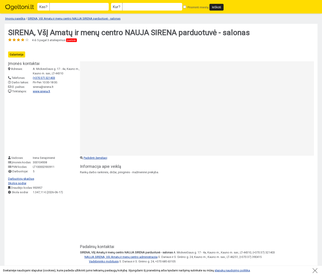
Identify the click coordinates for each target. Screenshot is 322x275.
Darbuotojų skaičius (21, 178)
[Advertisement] (42, 125)
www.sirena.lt (41, 91)
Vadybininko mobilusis (104, 261)
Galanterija (16, 54)
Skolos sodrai (17, 183)
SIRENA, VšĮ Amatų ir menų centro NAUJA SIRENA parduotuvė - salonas (74, 18)
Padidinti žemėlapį (95, 158)
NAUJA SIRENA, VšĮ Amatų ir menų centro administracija (121, 257)
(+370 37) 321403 (44, 78)
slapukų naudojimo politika (232, 270)
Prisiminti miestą (196, 7)
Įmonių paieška (15, 18)
